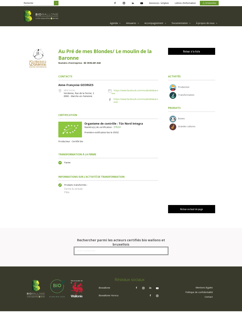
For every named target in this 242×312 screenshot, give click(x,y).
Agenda (105, 23)
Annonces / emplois (159, 3)
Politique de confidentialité (197, 294)
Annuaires (125, 23)
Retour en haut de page (191, 212)
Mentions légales (203, 290)
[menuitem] (105, 23)
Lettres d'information (185, 3)
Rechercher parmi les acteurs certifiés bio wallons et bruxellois (121, 244)
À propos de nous (206, 23)
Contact (208, 299)
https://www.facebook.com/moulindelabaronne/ (135, 101)
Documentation (178, 23)
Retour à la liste (191, 51)
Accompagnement (149, 23)
